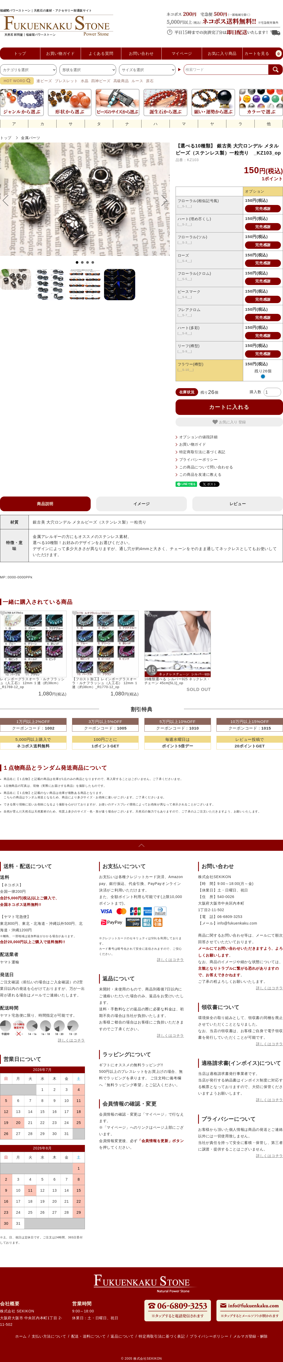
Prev (8, 200)
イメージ (141, 503)
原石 (150, 81)
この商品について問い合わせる (206, 467)
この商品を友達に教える (200, 474)
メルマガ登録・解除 (250, 1336)
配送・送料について (88, 1336)
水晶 (84, 81)
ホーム (21, 1336)
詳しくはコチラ (71, 1040)
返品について (122, 1336)
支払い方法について (49, 1336)
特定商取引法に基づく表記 (202, 452)
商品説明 (45, 503)
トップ (6, 138)
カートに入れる (229, 407)
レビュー (238, 503)
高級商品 (121, 81)
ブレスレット (66, 81)
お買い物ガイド (192, 444)
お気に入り (225, 422)
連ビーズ (44, 81)
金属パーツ (30, 138)
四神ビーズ (101, 81)
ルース (137, 81)
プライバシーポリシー (198, 459)
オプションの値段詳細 (198, 437)
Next (161, 200)
